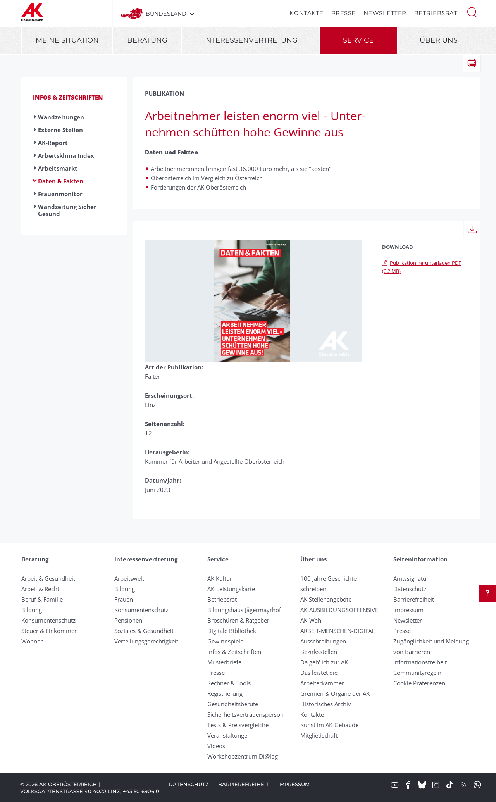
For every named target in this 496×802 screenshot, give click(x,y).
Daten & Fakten (60, 181)
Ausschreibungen (323, 641)
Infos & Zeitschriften (68, 97)
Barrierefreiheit (413, 599)
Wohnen (32, 641)
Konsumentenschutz (48, 620)
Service (358, 40)
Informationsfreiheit (420, 662)
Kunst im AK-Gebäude (329, 725)
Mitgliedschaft (319, 735)
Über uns (439, 40)
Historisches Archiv (325, 704)
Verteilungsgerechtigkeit (146, 641)
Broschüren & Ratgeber (238, 620)
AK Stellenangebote (325, 599)
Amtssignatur (411, 578)
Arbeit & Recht (40, 589)
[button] (472, 11)
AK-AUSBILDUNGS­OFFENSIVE (339, 610)
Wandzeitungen (61, 117)
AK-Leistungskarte (231, 589)
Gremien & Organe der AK (335, 693)
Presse (343, 13)
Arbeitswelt (129, 578)
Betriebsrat (436, 13)
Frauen (123, 599)
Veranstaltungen (229, 735)
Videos (216, 746)
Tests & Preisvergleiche (238, 725)
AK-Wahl (311, 620)
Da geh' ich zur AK (324, 662)
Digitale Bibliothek (231, 631)
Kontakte (306, 13)
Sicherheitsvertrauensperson (245, 714)
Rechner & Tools (229, 683)
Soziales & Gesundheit (144, 631)
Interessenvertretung (251, 40)
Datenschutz (409, 589)
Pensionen (128, 620)
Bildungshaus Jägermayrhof (244, 610)
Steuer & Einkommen (49, 631)
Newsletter (384, 13)
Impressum (408, 610)
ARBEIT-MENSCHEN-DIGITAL (337, 631)
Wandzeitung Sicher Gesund (67, 210)
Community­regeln (417, 672)
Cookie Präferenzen (419, 683)
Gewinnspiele (225, 641)
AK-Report (53, 143)
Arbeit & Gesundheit (48, 578)
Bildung (31, 610)
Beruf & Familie (42, 599)
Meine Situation (67, 40)
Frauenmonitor (60, 194)
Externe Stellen (60, 130)
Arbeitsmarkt (58, 168)
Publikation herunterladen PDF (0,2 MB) (421, 266)
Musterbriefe (224, 662)
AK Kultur (219, 578)
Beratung (147, 40)
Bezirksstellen (318, 651)
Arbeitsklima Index (66, 155)
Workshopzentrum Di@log (242, 756)
